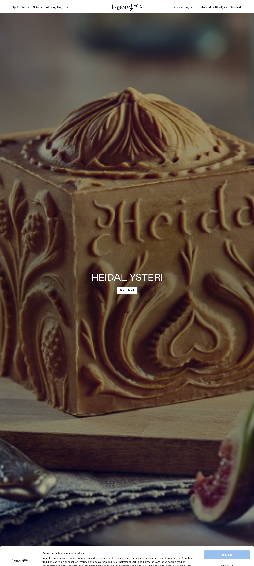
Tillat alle (227, 535)
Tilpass (227, 546)
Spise (36, 7)
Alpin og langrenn (57, 7)
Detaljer (47, 559)
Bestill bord (127, 290)
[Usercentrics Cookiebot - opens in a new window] (21, 559)
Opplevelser (19, 7)
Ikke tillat (227, 557)
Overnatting (182, 7)
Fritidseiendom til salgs (210, 7)
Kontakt (236, 7)
